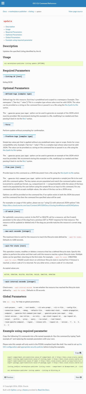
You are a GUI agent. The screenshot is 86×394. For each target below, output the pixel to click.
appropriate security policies (32, 347)
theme (25, 390)
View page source (76, 11)
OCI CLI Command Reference (44, 3)
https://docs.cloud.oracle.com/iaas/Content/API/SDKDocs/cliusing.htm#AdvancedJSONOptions (41, 205)
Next (79, 377)
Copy (78, 353)
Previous (8, 377)
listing (31, 11)
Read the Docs (43, 390)
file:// (24, 119)
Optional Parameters (14, 35)
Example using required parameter (19, 40)
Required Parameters (14, 32)
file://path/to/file (71, 105)
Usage (8, 29)
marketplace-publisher (18, 11)
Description (10, 27)
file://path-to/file (67, 173)
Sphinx (13, 390)
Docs (5, 11)
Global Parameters (13, 37)
